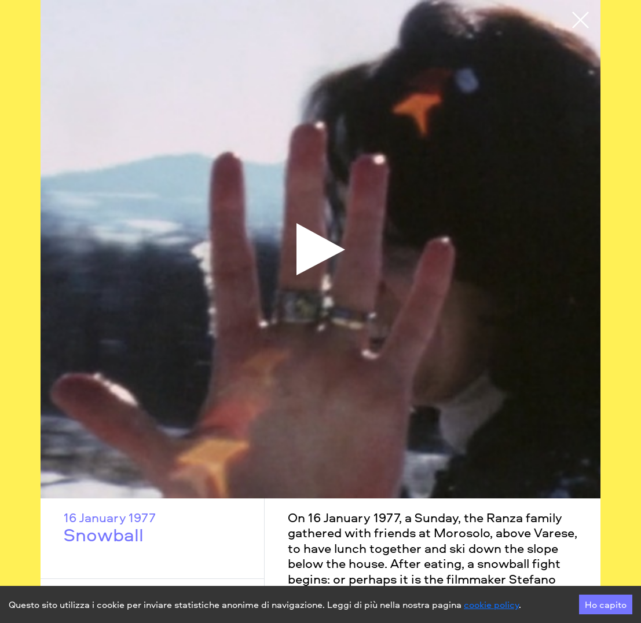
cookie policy (491, 604)
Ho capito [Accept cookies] (606, 604)
